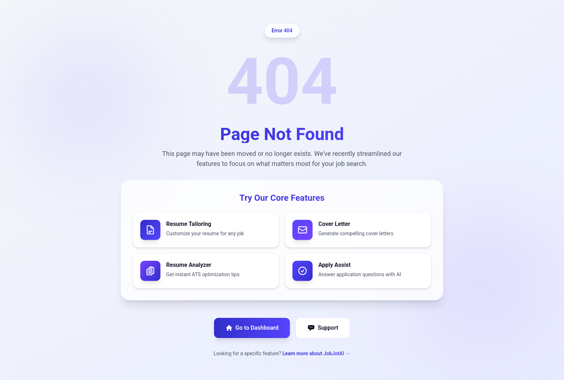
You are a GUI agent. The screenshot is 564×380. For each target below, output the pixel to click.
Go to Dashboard (252, 328)
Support (323, 328)
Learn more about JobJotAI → (316, 353)
